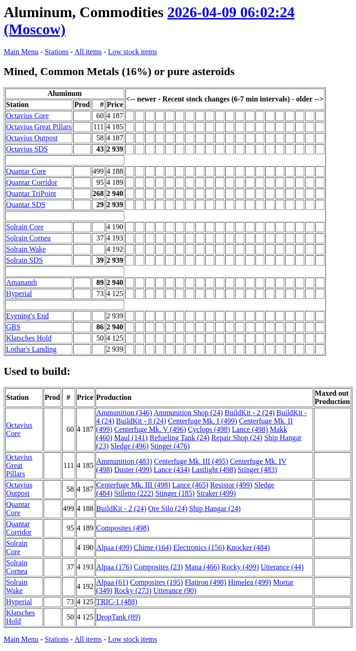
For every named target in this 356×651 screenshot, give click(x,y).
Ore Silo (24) (167, 508)
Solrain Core (25, 227)
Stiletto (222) (133, 493)
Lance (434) (172, 470)
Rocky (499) (240, 567)
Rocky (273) (132, 590)
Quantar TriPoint (31, 193)
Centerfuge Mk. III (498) (133, 485)
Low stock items (132, 52)
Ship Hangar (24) (215, 508)
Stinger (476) (170, 446)
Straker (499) (216, 493)
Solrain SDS (24, 260)
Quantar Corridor (31, 182)
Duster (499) (133, 470)
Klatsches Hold (28, 338)
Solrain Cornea (28, 238)
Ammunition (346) (124, 413)
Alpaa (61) (112, 582)
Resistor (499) (231, 485)
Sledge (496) (129, 446)
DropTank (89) (118, 617)
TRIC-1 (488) (116, 602)
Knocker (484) (248, 547)
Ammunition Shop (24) (187, 413)
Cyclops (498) (209, 429)
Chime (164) (152, 547)
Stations (56, 52)
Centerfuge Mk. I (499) (202, 421)
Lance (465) (190, 485)
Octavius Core (27, 116)
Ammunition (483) (124, 461)
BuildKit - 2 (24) (250, 413)
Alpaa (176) (114, 567)
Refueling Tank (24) (180, 438)
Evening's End (27, 316)
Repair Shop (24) (236, 438)
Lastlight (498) (213, 470)
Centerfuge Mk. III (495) (191, 461)
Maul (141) (130, 438)
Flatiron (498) (205, 582)
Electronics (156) (199, 547)
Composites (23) (158, 567)
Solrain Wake (26, 249)
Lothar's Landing (31, 349)
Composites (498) (122, 528)
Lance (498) (250, 429)
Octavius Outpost (32, 138)
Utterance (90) (175, 590)
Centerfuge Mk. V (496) (150, 429)
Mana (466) (202, 567)
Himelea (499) (249, 582)
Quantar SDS (25, 205)
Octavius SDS (27, 149)
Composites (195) (156, 582)
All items (88, 52)
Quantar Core (26, 171)
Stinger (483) (257, 470)
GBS (13, 327)
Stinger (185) (175, 493)
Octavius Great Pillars (38, 127)
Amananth (21, 282)
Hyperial (19, 293)
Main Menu (21, 52)
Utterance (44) (282, 567)
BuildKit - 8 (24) (141, 421)
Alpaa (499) (114, 547)
